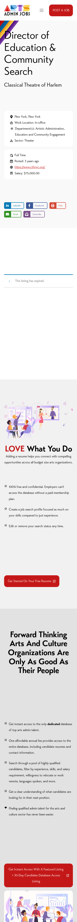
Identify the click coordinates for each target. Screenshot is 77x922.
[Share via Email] (12, 214)
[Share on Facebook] (36, 205)
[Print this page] (57, 205)
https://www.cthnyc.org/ (30, 167)
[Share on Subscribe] (34, 214)
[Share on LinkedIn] (14, 205)
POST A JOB (61, 10)
